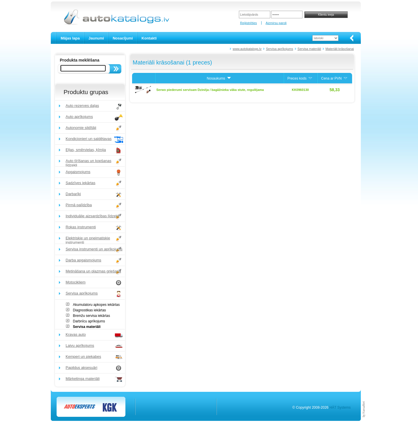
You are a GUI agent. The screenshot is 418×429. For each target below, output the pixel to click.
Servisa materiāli (309, 49)
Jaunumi (96, 38)
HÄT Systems (340, 407)
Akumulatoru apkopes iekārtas (96, 305)
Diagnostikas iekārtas (89, 310)
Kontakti (149, 38)
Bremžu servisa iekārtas (91, 316)
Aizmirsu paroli (276, 23)
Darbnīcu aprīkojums (89, 321)
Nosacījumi (123, 38)
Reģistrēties (248, 23)
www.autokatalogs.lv (247, 49)
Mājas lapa (70, 38)
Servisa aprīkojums (279, 49)
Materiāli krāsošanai (339, 49)
